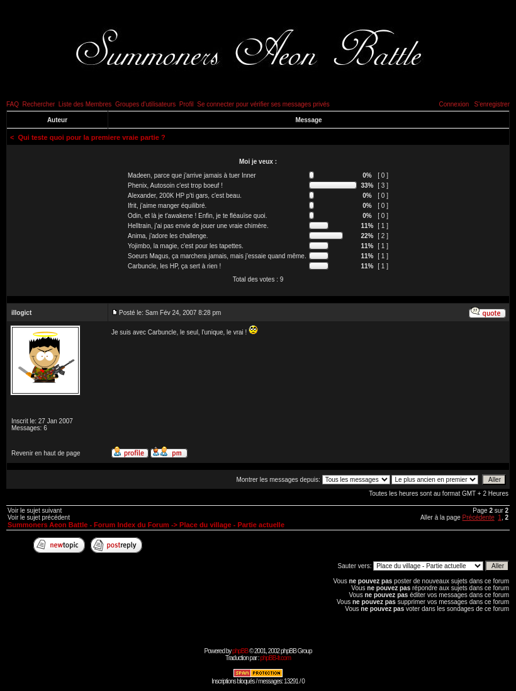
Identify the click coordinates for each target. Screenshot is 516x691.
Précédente (479, 517)
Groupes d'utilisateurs (145, 104)
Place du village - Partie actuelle (231, 524)
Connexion (454, 104)
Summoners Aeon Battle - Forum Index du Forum (88, 524)
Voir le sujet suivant (35, 510)
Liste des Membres (85, 104)
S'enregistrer (492, 104)
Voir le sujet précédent (39, 517)
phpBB (240, 651)
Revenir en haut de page (46, 453)
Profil (186, 104)
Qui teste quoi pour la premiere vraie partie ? (91, 137)
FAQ (12, 104)
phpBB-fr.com (275, 657)
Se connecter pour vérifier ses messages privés (263, 104)
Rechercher (39, 104)
